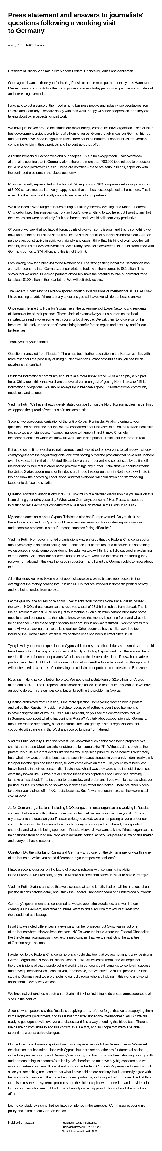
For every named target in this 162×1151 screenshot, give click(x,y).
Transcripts (91, 1122)
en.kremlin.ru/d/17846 (85, 1131)
